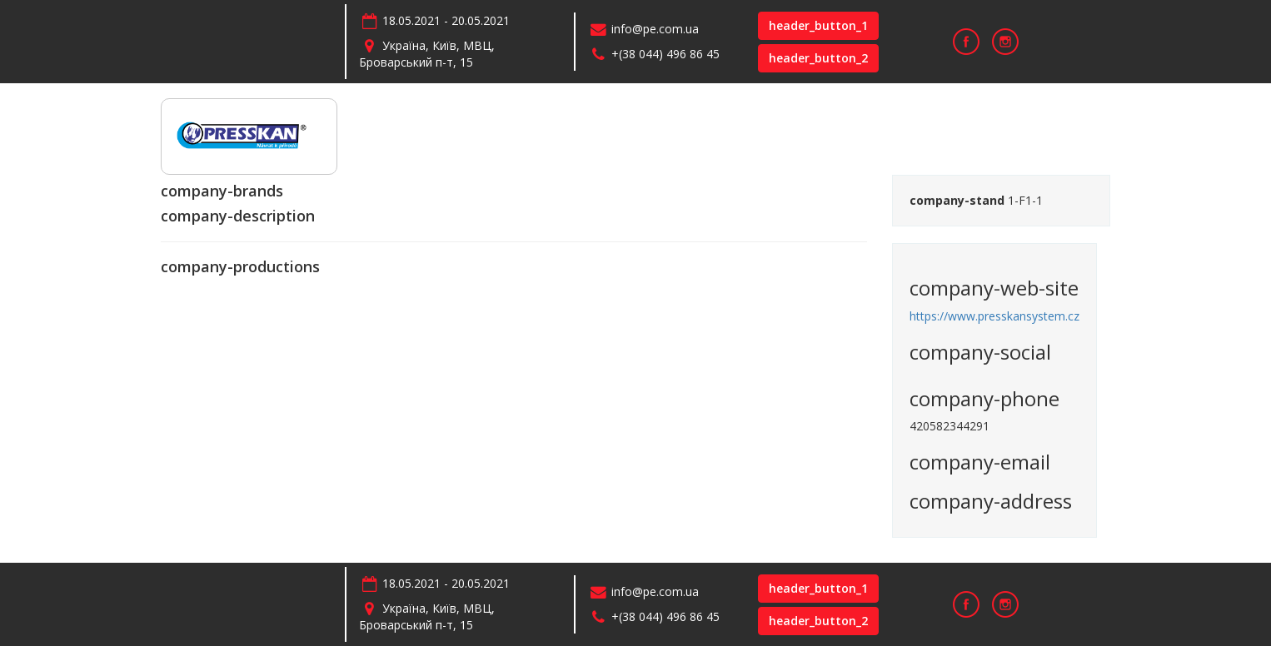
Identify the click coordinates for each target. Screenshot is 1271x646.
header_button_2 (818, 58)
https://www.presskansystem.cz (994, 316)
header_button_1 (818, 25)
